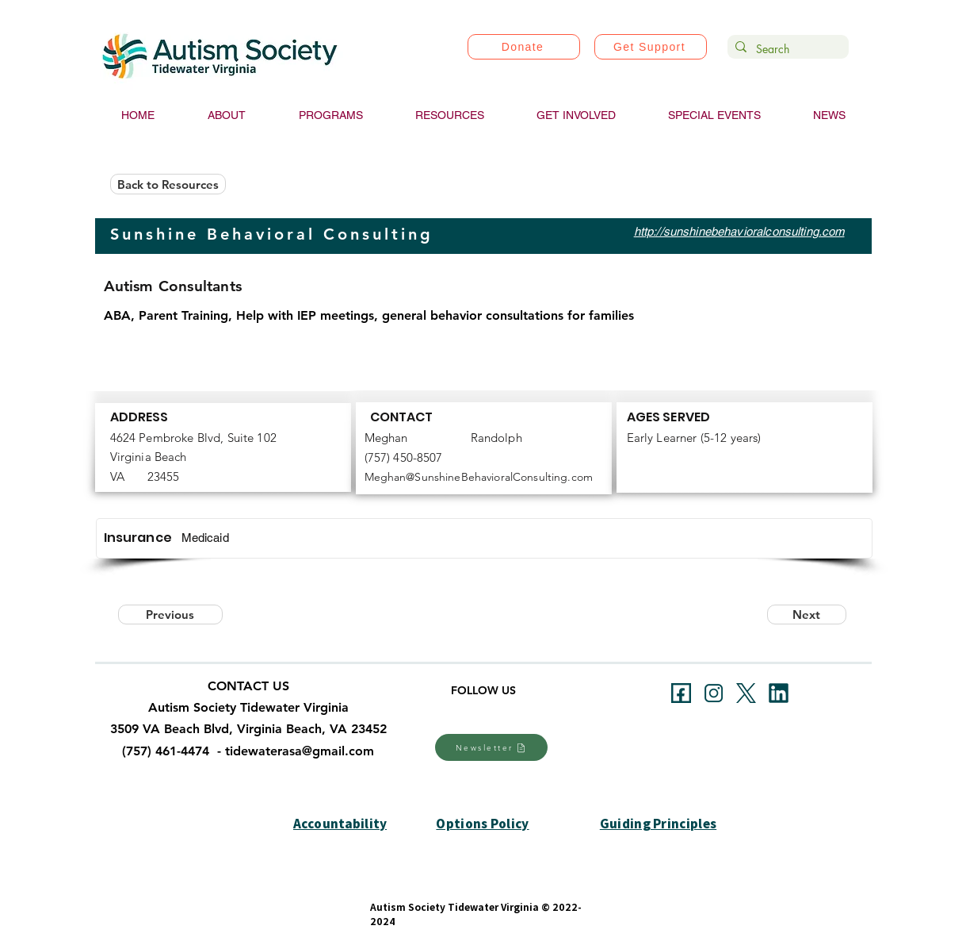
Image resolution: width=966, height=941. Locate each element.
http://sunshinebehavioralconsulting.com (739, 231)
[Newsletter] (491, 747)
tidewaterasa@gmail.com (299, 751)
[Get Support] (650, 47)
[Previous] (170, 614)
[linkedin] (778, 693)
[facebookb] (681, 693)
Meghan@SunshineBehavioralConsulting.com (479, 477)
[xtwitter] (746, 693)
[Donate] (524, 47)
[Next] (806, 614)
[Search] (785, 49)
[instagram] (714, 693)
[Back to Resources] (168, 184)
